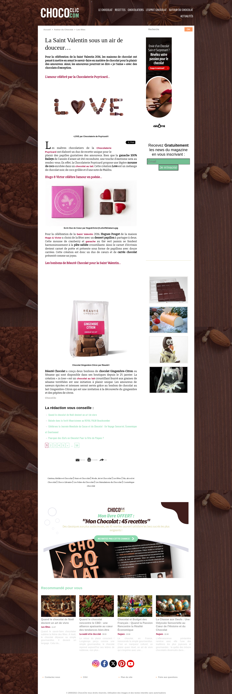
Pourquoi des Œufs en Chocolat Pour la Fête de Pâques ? (77, 437)
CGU (84, 674)
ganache (90, 241)
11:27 (52, 626)
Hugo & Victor (53, 237)
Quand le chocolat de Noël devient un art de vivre (73, 414)
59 (78, 445)
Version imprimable (96, 459)
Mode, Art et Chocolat (116, 477)
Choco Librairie (91, 481)
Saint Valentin (84, 234)
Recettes (120, 10)
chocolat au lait (90, 166)
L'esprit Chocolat (156, 10)
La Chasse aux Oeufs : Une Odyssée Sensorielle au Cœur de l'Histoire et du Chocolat (172, 621)
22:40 (165, 629)
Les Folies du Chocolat (116, 481)
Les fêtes (79, 29)
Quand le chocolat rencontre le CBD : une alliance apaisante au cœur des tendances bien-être (96, 621)
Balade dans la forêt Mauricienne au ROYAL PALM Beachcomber (81, 420)
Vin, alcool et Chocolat (67, 481)
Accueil (47, 29)
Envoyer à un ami (66, 459)
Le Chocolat (105, 10)
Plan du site (125, 674)
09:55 (102, 629)
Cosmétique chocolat (107, 485)
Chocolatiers (136, 10)
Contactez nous (51, 674)
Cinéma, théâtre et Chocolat (63, 477)
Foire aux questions (165, 674)
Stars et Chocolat (92, 477)
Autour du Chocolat (181, 10)
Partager (121, 459)
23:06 (127, 632)
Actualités (186, 16)
